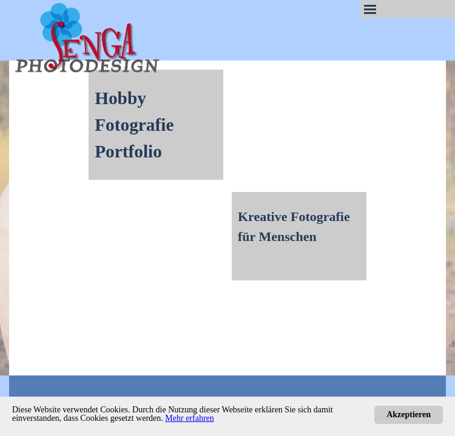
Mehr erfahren (189, 418)
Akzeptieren (408, 414)
